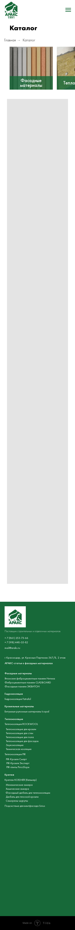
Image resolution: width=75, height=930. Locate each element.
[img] (31, 68)
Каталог (29, 40)
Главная (10, 40)
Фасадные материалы (31, 83)
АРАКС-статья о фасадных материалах (29, 663)
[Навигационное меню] (68, 10)
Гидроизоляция (14, 694)
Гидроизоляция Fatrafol (18, 699)
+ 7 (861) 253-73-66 (16, 638)
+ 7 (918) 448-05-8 (15, 642)
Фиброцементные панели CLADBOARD (28, 682)
